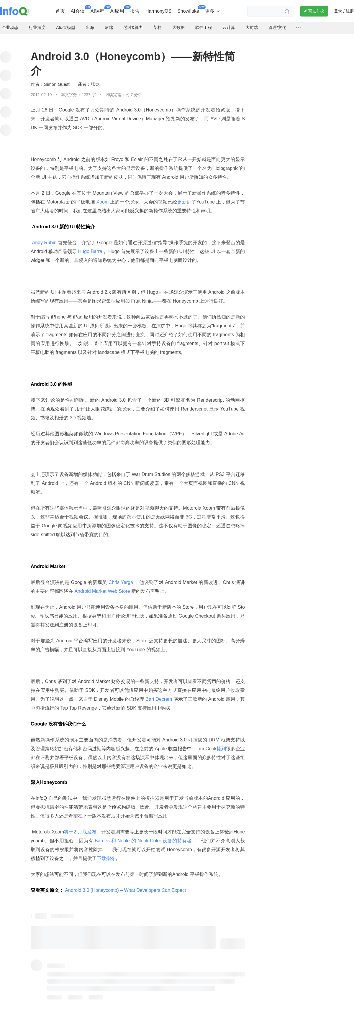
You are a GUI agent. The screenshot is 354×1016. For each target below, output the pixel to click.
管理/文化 (277, 23)
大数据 (178, 23)
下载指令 (106, 854)
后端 (109, 23)
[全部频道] (299, 24)
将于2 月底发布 (80, 827)
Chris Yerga (121, 578)
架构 (157, 23)
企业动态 (10, 23)
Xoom (102, 198)
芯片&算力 (133, 23)
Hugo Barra (90, 247)
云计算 (228, 23)
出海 (90, 23)
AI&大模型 (65, 23)
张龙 (95, 80)
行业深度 (37, 23)
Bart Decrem (158, 695)
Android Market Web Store (102, 587)
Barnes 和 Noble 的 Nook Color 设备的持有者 (142, 836)
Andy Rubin (44, 238)
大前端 (251, 23)
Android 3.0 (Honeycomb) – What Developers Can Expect (125, 886)
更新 (181, 198)
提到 (221, 744)
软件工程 (203, 23)
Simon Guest (57, 80)
